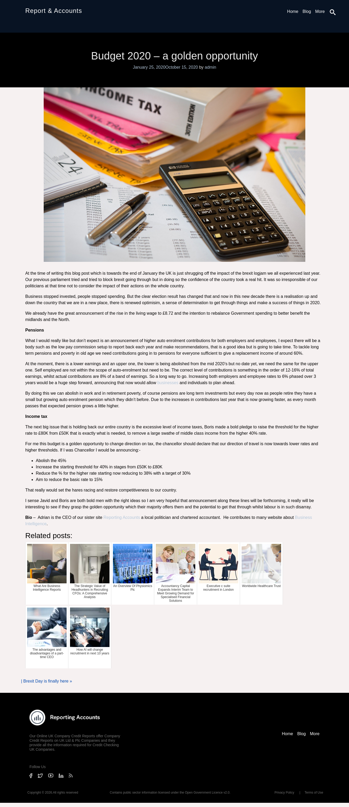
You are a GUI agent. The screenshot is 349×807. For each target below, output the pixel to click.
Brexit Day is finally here (46, 681)
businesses (167, 382)
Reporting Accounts (121, 517)
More (320, 11)
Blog (307, 11)
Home (292, 11)
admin (210, 67)
